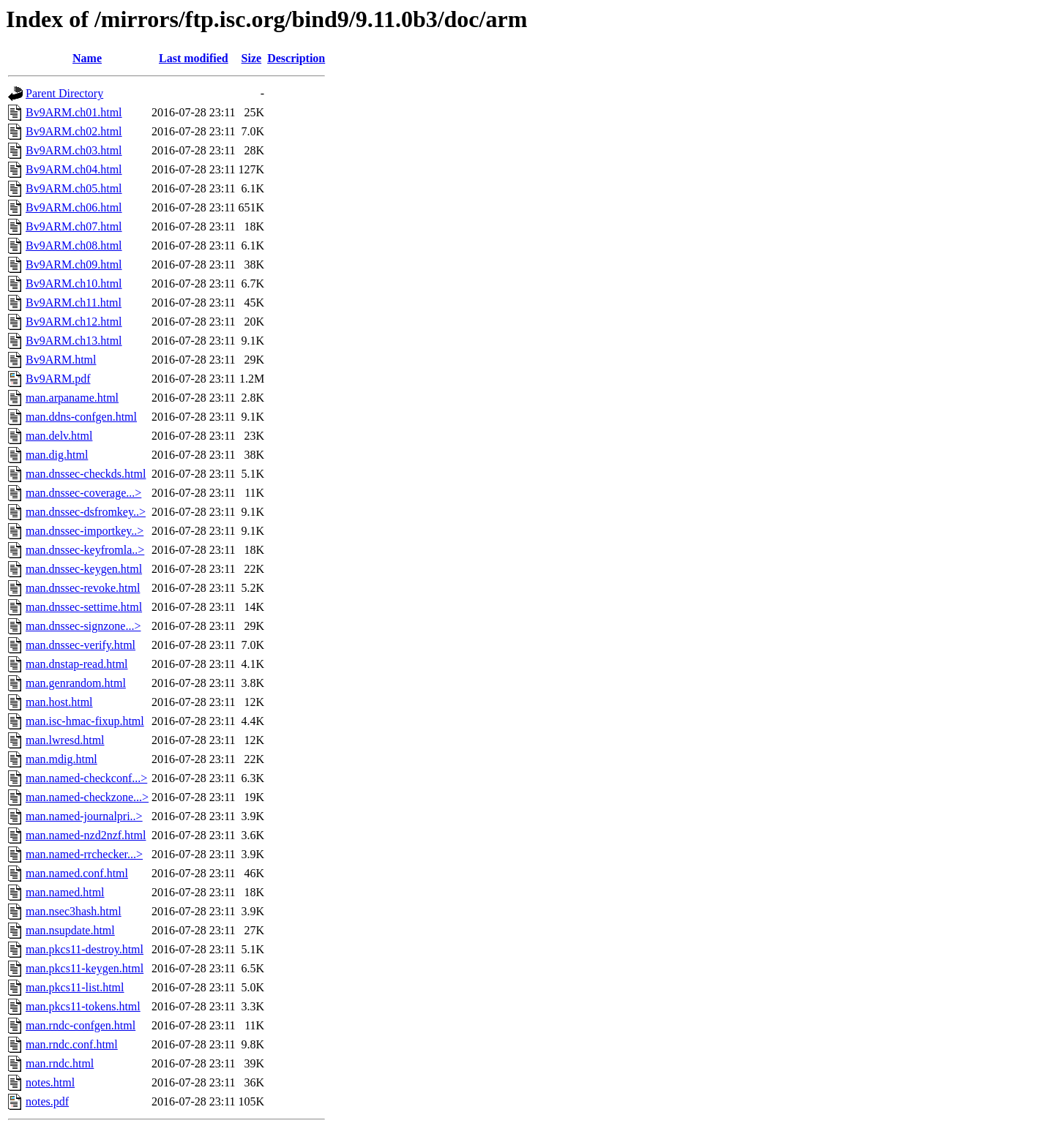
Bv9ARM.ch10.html (74, 283)
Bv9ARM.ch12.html (74, 321)
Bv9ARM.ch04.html (74, 169)
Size (252, 58)
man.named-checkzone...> (87, 797)
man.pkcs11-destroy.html (84, 949)
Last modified (193, 58)
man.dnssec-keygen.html (84, 569)
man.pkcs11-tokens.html (83, 1006)
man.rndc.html (60, 1063)
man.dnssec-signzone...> (83, 626)
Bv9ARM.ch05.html (74, 188)
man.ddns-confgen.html (81, 416)
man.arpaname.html (72, 397)
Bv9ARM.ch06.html (74, 207)
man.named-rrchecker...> (84, 854)
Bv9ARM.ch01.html (74, 112)
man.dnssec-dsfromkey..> (86, 512)
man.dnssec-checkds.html (86, 474)
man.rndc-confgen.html (80, 1025)
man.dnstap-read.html (77, 664)
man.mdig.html (61, 759)
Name (87, 58)
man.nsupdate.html (70, 930)
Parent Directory (64, 93)
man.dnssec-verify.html (80, 645)
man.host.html (59, 702)
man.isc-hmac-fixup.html (85, 721)
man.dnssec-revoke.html (83, 588)
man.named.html (65, 892)
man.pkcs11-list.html (75, 987)
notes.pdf (47, 1101)
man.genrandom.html (76, 683)
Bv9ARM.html (61, 359)
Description (296, 58)
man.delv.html (59, 435)
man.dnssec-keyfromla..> (85, 550)
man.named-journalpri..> (84, 816)
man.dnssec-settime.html (84, 607)
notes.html (50, 1082)
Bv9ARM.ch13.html (74, 340)
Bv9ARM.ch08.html (74, 245)
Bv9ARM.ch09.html (74, 264)
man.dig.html (57, 454)
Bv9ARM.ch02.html (74, 131)
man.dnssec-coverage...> (83, 493)
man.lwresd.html (65, 740)
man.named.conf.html (77, 873)
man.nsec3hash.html (74, 911)
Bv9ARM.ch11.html (74, 302)
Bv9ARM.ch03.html (74, 150)
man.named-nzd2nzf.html (86, 835)
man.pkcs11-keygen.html (84, 968)
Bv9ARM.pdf (58, 378)
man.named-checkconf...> (86, 778)
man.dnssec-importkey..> (84, 531)
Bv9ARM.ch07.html (74, 226)
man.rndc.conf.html (72, 1044)
